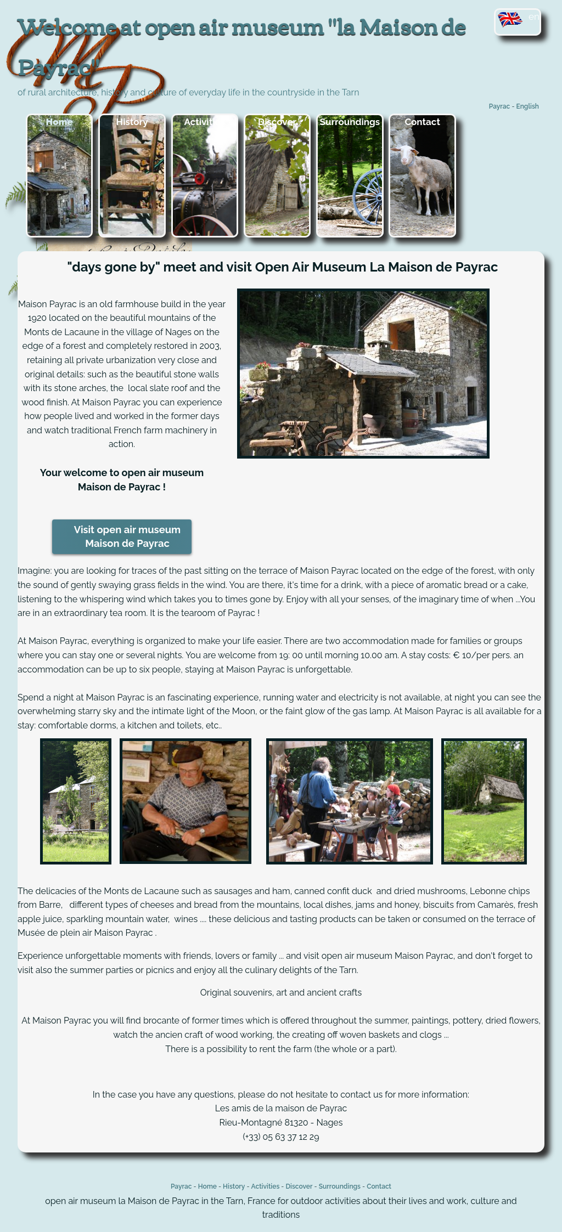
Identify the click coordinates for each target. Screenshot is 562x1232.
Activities (204, 121)
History (132, 121)
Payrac (499, 106)
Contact (422, 121)
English (527, 106)
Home (59, 121)
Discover (277, 121)
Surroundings (350, 121)
